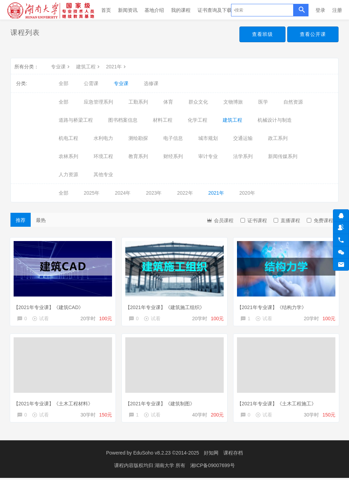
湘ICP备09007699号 (212, 468)
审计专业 (208, 156)
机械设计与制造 (275, 120)
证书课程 (253, 220)
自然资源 (293, 102)
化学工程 (197, 120)
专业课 (61, 66)
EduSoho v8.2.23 (152, 455)
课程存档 (233, 455)
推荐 (20, 220)
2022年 (185, 193)
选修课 (151, 83)
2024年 (123, 193)
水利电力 (103, 138)
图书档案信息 (123, 120)
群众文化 (198, 102)
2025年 (91, 193)
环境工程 (103, 156)
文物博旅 (233, 102)
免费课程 (320, 220)
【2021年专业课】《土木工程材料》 (54, 403)
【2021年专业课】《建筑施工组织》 (166, 305)
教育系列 (138, 156)
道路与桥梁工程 (76, 120)
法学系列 (243, 156)
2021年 (116, 66)
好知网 (211, 455)
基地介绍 (154, 10)
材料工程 (162, 120)
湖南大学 (165, 468)
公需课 (91, 83)
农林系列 (68, 156)
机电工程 (68, 138)
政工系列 (278, 138)
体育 (168, 102)
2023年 (154, 193)
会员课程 (219, 220)
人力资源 (68, 174)
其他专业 (103, 174)
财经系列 (173, 156)
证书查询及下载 (217, 10)
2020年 (247, 193)
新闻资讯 (128, 10)
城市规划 (208, 138)
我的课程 (181, 10)
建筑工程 (88, 66)
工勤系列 (138, 102)
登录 (320, 10)
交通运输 (243, 138)
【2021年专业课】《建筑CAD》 (50, 305)
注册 (337, 10)
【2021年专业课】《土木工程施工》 (278, 403)
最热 (41, 220)
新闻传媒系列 (282, 156)
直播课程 (287, 220)
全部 (63, 83)
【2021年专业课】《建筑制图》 (161, 403)
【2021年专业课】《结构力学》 (273, 305)
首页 (106, 10)
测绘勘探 (138, 138)
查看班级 (262, 34)
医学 (263, 102)
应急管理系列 (98, 102)
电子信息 (173, 138)
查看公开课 (313, 34)
